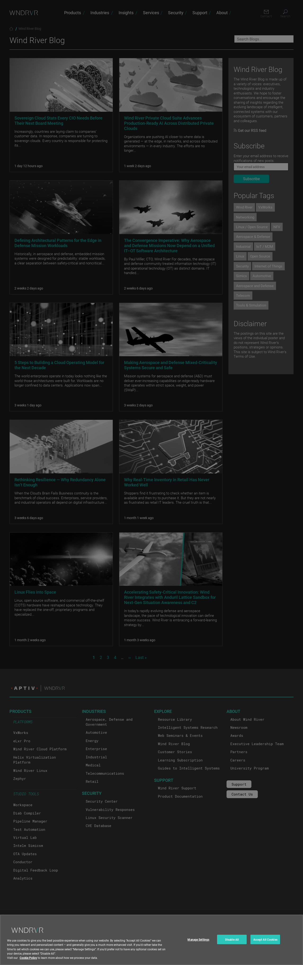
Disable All (232, 943)
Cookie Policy (28, 962)
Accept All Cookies (265, 943)
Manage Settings (198, 943)
